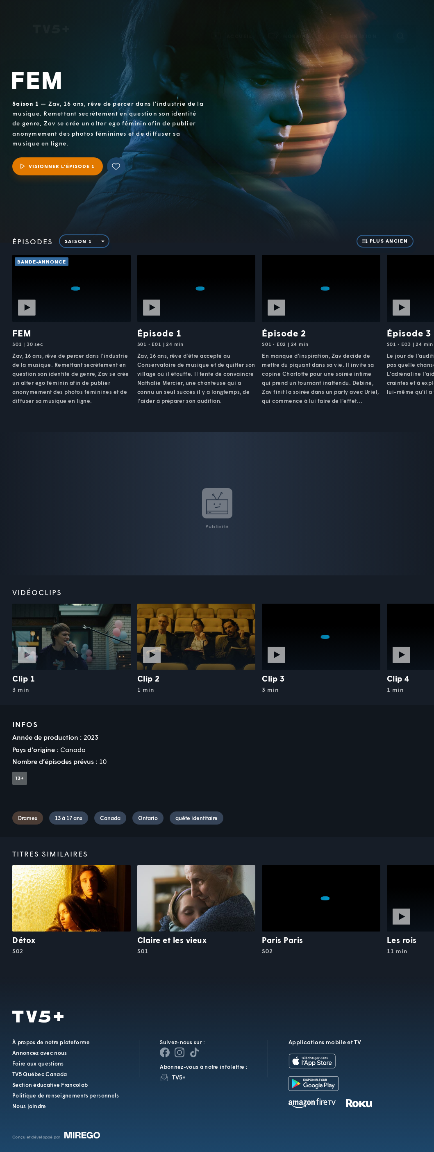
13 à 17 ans (68, 818)
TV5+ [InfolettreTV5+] (179, 1077)
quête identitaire (196, 818)
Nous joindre (29, 1106)
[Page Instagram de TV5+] (179, 1052)
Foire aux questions (38, 1063)
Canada (110, 818)
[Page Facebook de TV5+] (165, 1052)
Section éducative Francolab (50, 1085)
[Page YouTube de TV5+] (194, 1052)
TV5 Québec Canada (39, 1074)
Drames (27, 818)
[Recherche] (400, 24)
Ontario (148, 818)
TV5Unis (51, 17)
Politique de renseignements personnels (65, 1095)
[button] (289, 24)
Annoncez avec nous (39, 1053)
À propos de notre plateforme (51, 1042)
